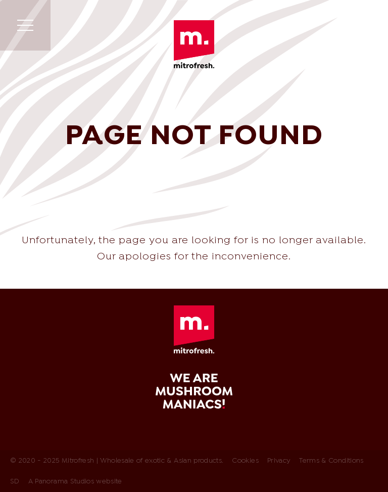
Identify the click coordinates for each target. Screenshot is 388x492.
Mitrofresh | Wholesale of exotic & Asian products (194, 44)
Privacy (278, 461)
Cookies (245, 461)
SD (15, 481)
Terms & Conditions (331, 461)
